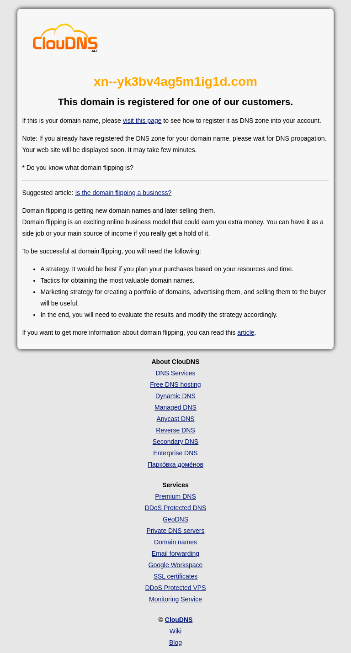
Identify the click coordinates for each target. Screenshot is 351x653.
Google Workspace (176, 565)
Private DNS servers (176, 530)
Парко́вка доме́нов (175, 464)
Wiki (175, 631)
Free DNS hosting (175, 384)
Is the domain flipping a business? (123, 192)
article (245, 332)
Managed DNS (175, 407)
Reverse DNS (175, 430)
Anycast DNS (175, 418)
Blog (175, 642)
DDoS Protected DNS (176, 507)
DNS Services (175, 373)
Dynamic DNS (175, 396)
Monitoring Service (175, 599)
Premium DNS (175, 496)
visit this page (142, 120)
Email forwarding (175, 553)
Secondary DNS (175, 441)
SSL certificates (176, 576)
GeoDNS (175, 519)
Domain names (175, 542)
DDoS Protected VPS (175, 587)
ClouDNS (179, 619)
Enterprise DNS (175, 453)
